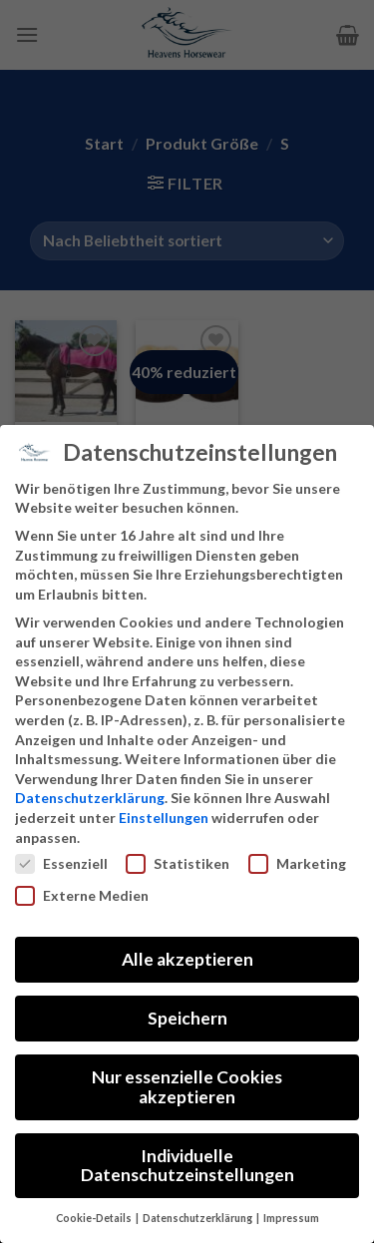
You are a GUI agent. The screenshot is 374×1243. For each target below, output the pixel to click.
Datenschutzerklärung (90, 797)
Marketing (297, 863)
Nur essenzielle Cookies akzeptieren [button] (187, 1086)
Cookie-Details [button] (95, 1218)
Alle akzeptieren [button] (187, 959)
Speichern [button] (187, 1018)
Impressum (291, 1218)
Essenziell (61, 863)
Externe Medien (82, 895)
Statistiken (177, 863)
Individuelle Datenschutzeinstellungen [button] (187, 1165)
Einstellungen (163, 817)
